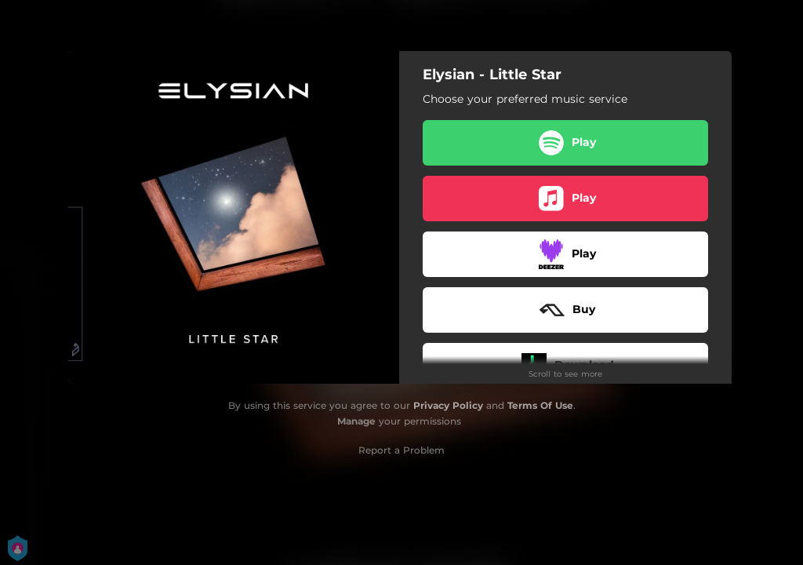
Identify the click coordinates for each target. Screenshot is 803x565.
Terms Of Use (540, 405)
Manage (356, 421)
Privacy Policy (448, 405)
